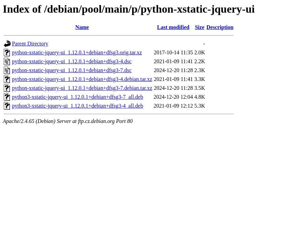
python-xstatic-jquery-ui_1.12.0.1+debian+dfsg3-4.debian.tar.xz (82, 79)
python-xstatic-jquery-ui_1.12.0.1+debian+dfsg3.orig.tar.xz (77, 52)
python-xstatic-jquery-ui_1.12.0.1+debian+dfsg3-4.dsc (71, 61)
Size (200, 27)
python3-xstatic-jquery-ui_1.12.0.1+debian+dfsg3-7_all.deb (77, 97)
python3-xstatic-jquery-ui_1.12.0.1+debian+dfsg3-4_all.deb (77, 106)
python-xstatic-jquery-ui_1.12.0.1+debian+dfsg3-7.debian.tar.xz (82, 88)
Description (220, 27)
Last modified (173, 27)
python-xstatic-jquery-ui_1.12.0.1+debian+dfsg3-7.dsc (71, 70)
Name (82, 27)
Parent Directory (30, 43)
